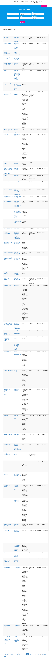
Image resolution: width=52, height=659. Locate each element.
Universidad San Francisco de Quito (17, 135)
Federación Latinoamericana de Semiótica (17, 545)
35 (17, 654)
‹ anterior (11, 654)
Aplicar (22, 22)
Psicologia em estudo (8, 201)
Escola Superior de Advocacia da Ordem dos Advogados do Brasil (17, 639)
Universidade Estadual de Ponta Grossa (17, 221)
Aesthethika (6, 37)
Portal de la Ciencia (7, 351)
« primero (6, 654)
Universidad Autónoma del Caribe (16, 417)
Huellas (5, 175)
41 (32, 654)
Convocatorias (24, 1)
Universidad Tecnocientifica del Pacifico (17, 253)
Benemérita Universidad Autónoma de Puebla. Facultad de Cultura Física (17, 192)
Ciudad (8, 16)
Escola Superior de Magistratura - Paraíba (17, 627)
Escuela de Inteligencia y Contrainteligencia (17, 474)
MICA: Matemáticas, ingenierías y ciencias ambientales (8, 242)
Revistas (16, 1)
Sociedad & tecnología (8, 370)
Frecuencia (34, 16)
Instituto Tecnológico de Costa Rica (17, 93)
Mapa (50, 6)
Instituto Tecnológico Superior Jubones (17, 353)
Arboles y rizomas (7, 43)
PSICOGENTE (6, 530)
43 (38, 654)
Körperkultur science (8, 189)
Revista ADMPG (7, 220)
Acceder (36, 2)
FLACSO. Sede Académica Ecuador (16, 390)
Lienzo (5, 461)
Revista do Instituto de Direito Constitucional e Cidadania (8, 198)
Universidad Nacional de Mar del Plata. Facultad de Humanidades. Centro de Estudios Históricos (17, 214)
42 (35, 654)
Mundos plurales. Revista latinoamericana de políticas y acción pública (7, 392)
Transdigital (6, 499)
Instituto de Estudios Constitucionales (17, 332)
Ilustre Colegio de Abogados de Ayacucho (17, 560)
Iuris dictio (6, 134)
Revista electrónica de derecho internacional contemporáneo (8, 324)
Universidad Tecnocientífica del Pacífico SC (17, 242)
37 (22, 654)
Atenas (5, 552)
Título (8, 12)
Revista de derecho (7, 444)
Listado (44, 6)
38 (25, 654)
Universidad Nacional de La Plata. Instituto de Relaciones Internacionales (17, 326)
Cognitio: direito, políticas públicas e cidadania (7, 627)
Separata (5, 70)
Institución (22, 16)
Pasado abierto (7, 210)
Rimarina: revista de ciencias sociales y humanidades (8, 131)
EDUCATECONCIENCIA (8, 252)
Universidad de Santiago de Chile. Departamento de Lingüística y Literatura (17, 46)
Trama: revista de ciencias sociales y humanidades (7, 93)
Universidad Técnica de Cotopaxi (16, 131)
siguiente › (44, 654)
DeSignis (5, 544)
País (33, 12)
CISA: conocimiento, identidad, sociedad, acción (8, 258)
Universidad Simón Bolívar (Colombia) (16, 531)
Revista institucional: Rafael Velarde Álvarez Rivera (8, 560)
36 (19, 654)
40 (30, 654)
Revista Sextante (7, 567)
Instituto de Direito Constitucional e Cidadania (17, 198)
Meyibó (5, 343)
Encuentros (6, 415)
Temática (21, 12)
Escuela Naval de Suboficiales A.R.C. (17, 569)
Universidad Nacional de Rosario (16, 549)
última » (5, 656)
